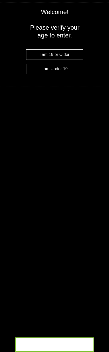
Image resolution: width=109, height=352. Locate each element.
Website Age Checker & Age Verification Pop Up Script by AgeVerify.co (102, 350)
